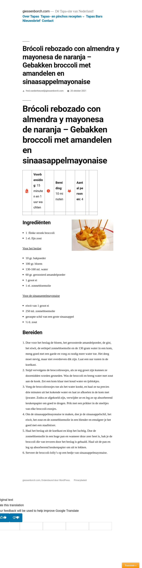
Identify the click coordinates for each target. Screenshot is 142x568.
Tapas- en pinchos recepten (60, 16)
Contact (47, 21)
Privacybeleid (80, 480)
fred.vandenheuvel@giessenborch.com (45, 90)
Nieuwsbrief (31, 21)
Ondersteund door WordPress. (56, 480)
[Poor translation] (16, 517)
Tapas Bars (94, 16)
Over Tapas (30, 16)
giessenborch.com (36, 11)
